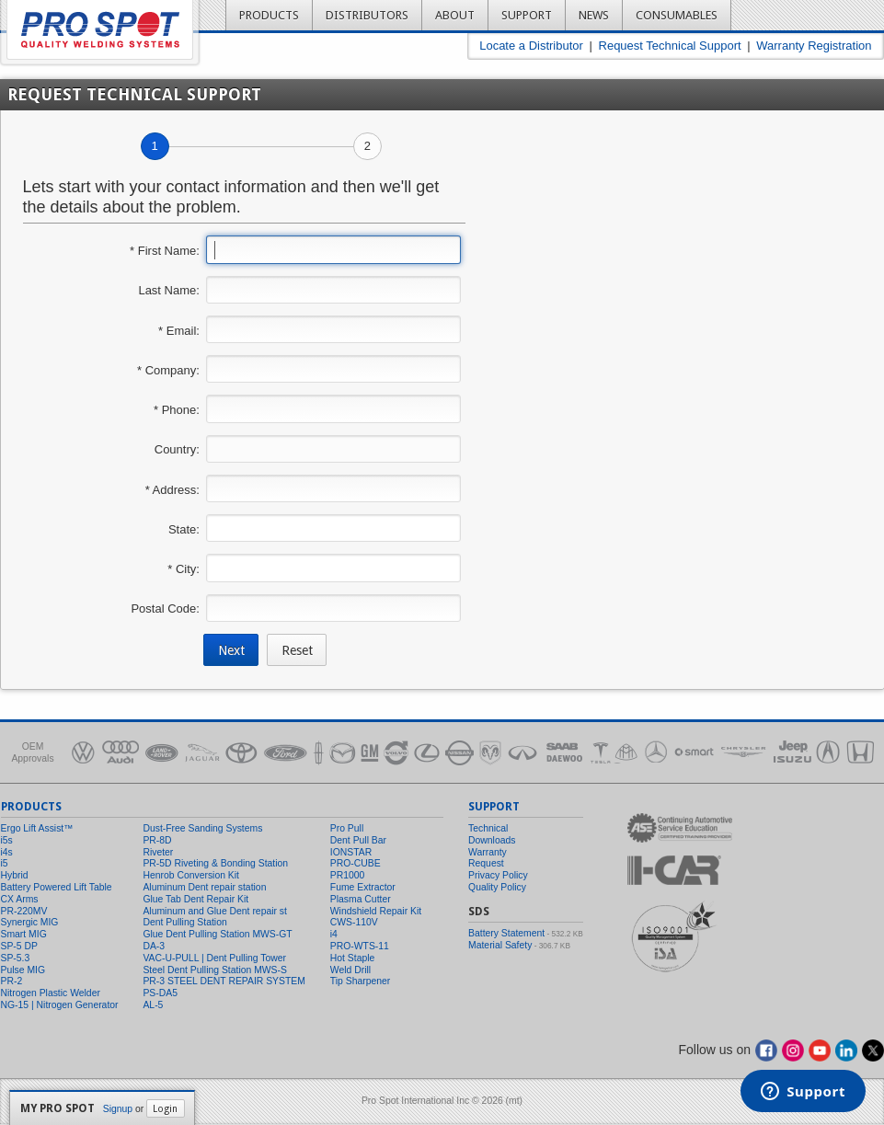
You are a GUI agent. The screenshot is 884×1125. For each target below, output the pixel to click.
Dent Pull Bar (358, 840)
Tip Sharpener (360, 981)
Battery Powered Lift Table (56, 887)
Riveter (158, 852)
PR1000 (347, 875)
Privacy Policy (498, 875)
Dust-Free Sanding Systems (202, 828)
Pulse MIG (23, 970)
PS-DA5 (160, 993)
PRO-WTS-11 (359, 946)
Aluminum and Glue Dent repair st (215, 911)
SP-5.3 (15, 958)
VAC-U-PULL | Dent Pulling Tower (214, 958)
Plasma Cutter (360, 899)
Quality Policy (497, 887)
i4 (334, 934)
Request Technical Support (670, 45)
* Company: (168, 370)
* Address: (172, 490)
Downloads (491, 840)
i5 (4, 863)
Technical (488, 828)
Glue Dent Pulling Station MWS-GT (217, 934)
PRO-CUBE (355, 863)
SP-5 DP (19, 946)
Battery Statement (506, 933)
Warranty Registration (813, 45)
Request (486, 863)
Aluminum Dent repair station (204, 887)
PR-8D (157, 840)
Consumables (677, 15)
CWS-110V (354, 922)
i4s (7, 852)
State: (184, 529)
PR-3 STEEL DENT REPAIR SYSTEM (224, 981)
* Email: (179, 331)
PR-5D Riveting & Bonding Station (215, 863)
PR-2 (12, 981)
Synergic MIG (30, 922)
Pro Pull (346, 828)
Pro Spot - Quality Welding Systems (99, 30)
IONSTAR (351, 852)
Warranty (487, 852)
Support (526, 15)
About (455, 15)
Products (269, 15)
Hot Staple (352, 958)
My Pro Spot (57, 1108)
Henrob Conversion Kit (191, 875)
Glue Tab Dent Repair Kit (195, 899)
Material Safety (500, 945)
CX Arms (20, 899)
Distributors (367, 15)
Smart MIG (24, 934)
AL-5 (153, 1005)
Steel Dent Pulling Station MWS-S (215, 970)
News (594, 15)
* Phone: (177, 410)
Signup (117, 1109)
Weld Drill (350, 970)
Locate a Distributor (531, 45)
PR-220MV (24, 911)
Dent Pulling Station (184, 922)
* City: (183, 569)
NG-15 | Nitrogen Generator (60, 1005)
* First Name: (165, 251)
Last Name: (168, 290)
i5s (7, 840)
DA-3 (154, 946)
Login (165, 1108)
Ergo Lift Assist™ (37, 828)
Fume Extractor (363, 887)
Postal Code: (165, 608)
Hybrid (15, 875)
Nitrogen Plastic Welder (50, 993)
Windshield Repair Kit (375, 911)
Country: (177, 449)
